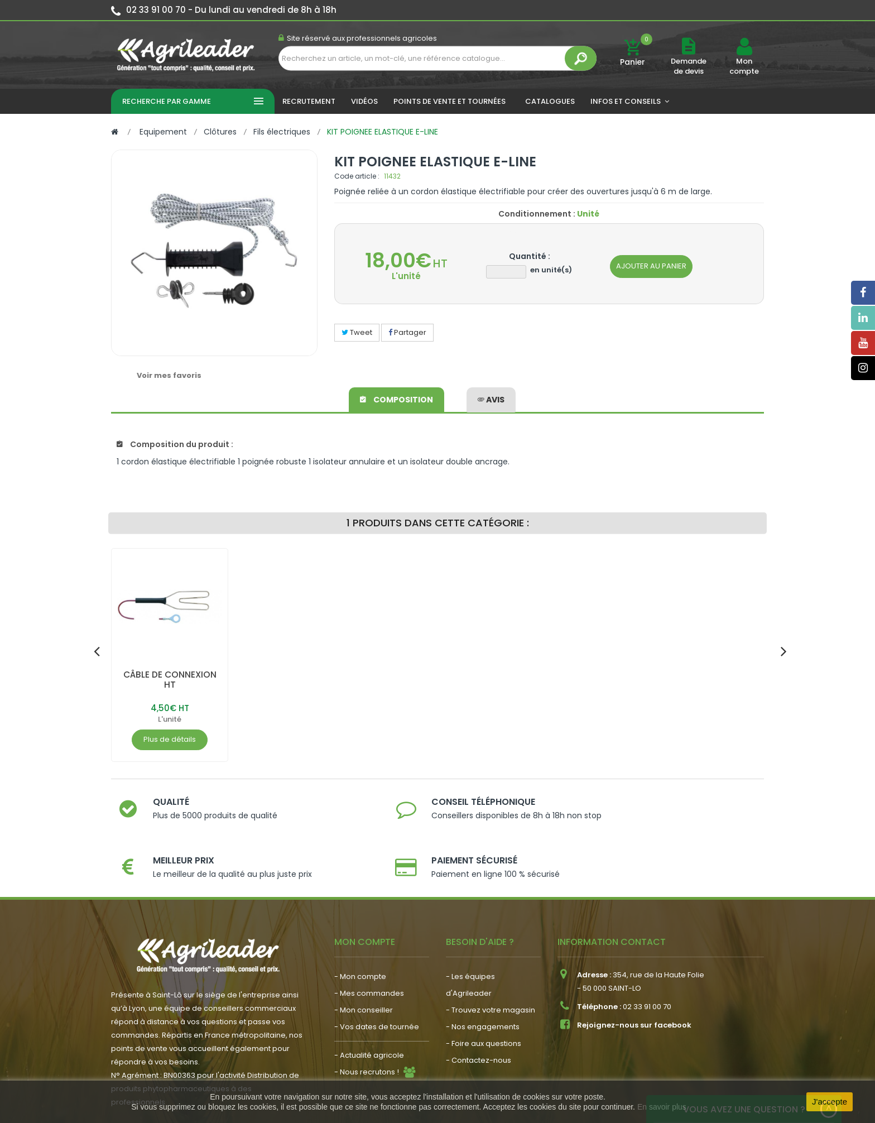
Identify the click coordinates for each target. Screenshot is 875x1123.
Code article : (356, 176)
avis (491, 398)
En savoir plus (661, 1106)
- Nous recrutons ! (366, 1026)
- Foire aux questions (483, 998)
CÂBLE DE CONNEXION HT (170, 679)
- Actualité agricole (369, 1010)
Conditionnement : (536, 214)
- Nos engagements (483, 981)
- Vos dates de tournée (376, 981)
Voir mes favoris (169, 375)
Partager (407, 332)
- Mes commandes (369, 948)
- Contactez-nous (478, 1015)
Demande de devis (688, 66)
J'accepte (829, 1101)
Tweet (357, 332)
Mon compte (744, 66)
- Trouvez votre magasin (490, 964)
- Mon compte (360, 931)
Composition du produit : (175, 444)
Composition (396, 398)
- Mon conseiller (363, 964)
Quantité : (529, 256)
